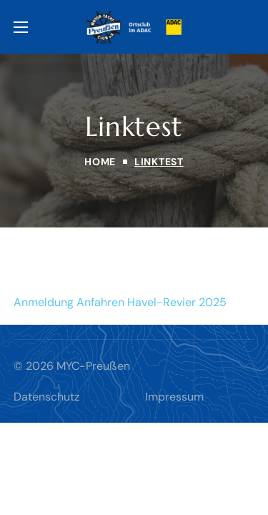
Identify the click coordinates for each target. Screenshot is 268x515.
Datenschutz (46, 396)
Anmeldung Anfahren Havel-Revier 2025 (120, 302)
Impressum (174, 396)
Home (100, 161)
